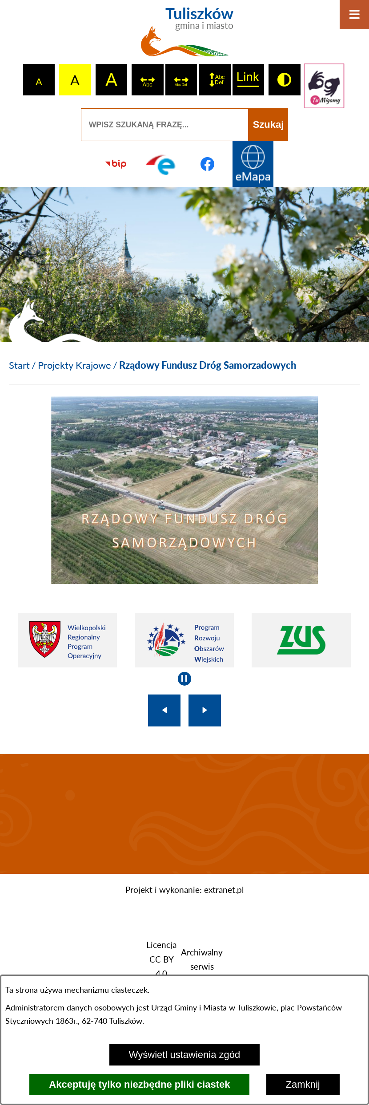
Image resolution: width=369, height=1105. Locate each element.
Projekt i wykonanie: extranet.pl (184, 890)
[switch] (148, 80)
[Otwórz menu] (354, 14)
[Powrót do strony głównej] (19, 365)
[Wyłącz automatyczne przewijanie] (185, 679)
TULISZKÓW (184, 814)
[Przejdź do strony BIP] (116, 164)
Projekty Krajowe (74, 365)
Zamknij (303, 1084)
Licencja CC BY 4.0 (161, 959)
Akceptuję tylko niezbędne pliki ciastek (139, 1084)
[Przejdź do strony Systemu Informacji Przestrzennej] (253, 164)
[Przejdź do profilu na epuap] (161, 164)
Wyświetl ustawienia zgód (184, 1054)
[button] (184, 580)
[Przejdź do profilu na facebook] (207, 164)
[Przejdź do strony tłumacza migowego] (324, 86)
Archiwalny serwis (202, 959)
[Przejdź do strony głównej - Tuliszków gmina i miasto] (185, 35)
